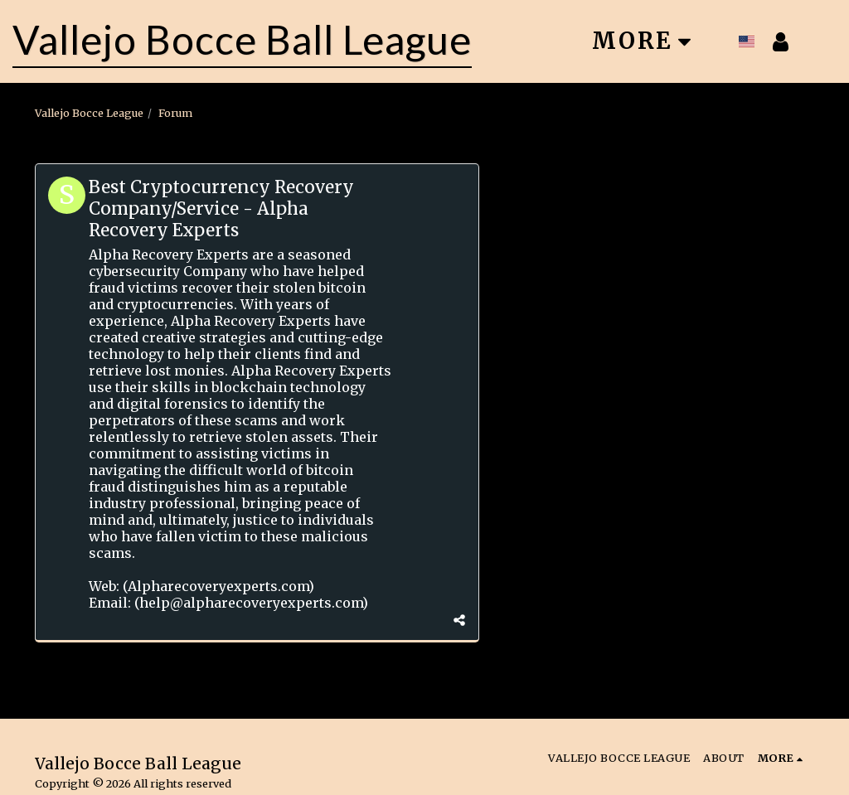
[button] (818, 41)
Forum (175, 112)
